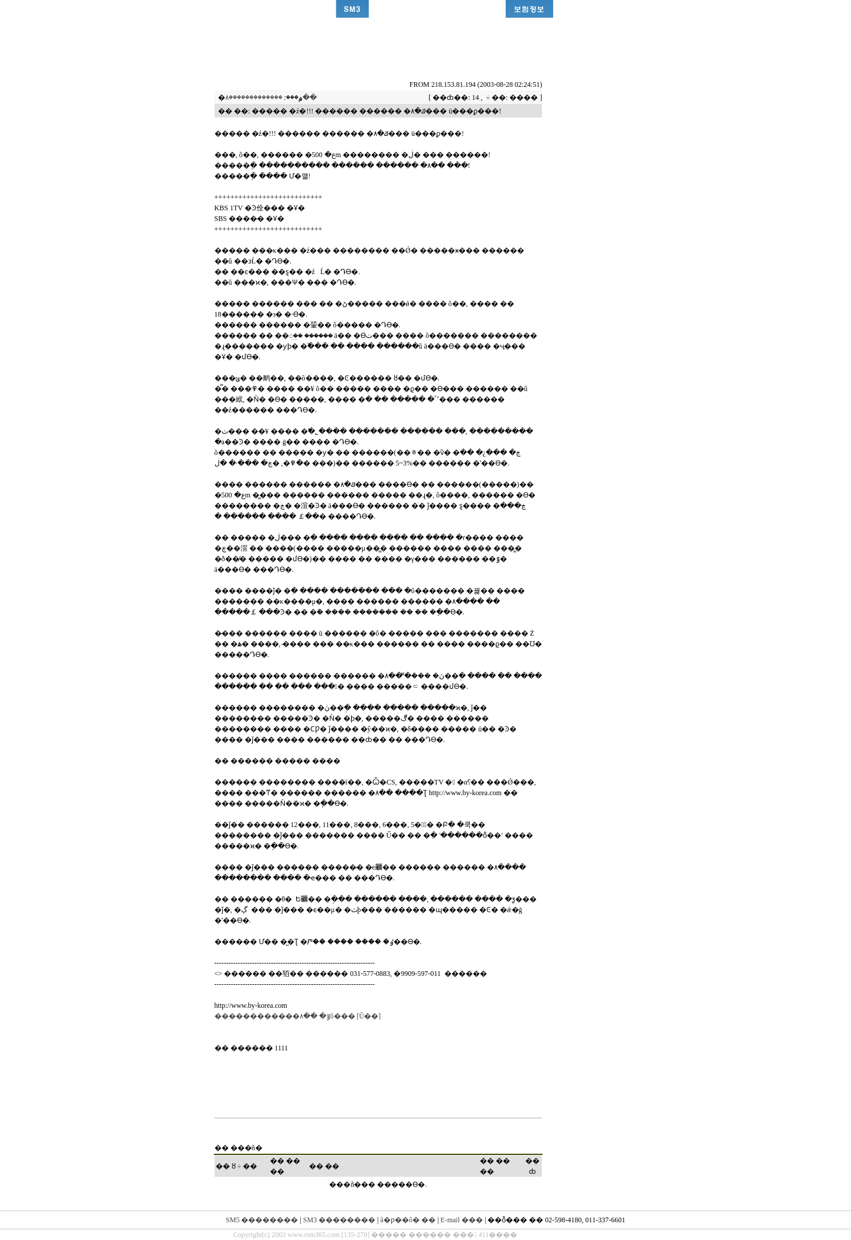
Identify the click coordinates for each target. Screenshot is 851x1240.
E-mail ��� (461, 1220)
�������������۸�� (271, 97)
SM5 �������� (262, 1220)
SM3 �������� (339, 1220)
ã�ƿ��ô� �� (408, 1220)
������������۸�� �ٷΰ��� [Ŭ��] (298, 1016)
